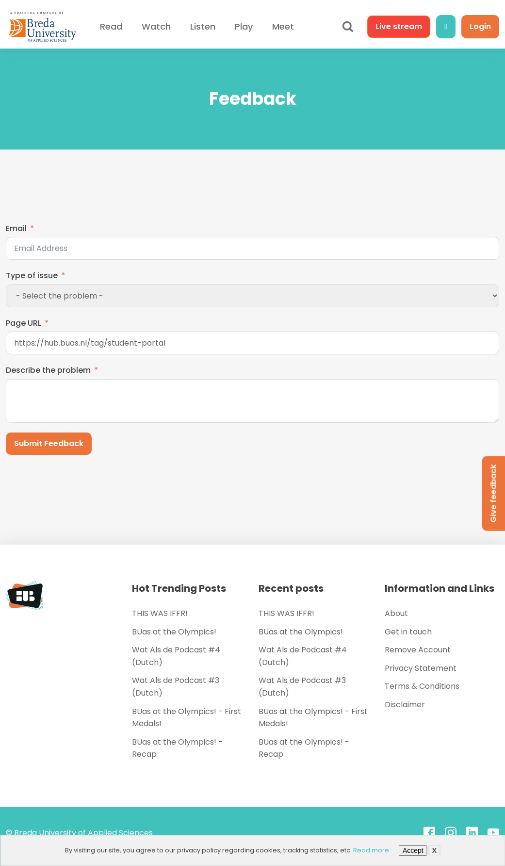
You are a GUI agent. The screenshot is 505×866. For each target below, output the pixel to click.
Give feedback (493, 494)
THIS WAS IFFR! (160, 613)
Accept (413, 850)
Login (480, 26)
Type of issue (32, 275)
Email (16, 228)
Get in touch (408, 631)
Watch (156, 26)
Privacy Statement (420, 668)
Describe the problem (48, 370)
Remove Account (418, 649)
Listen (202, 26)
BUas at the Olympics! (174, 631)
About (396, 613)
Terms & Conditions (422, 686)
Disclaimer (405, 704)
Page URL (23, 323)
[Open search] (347, 27)
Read (111, 26)
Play (244, 26)
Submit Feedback (48, 443)
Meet (283, 26)
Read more (371, 850)
